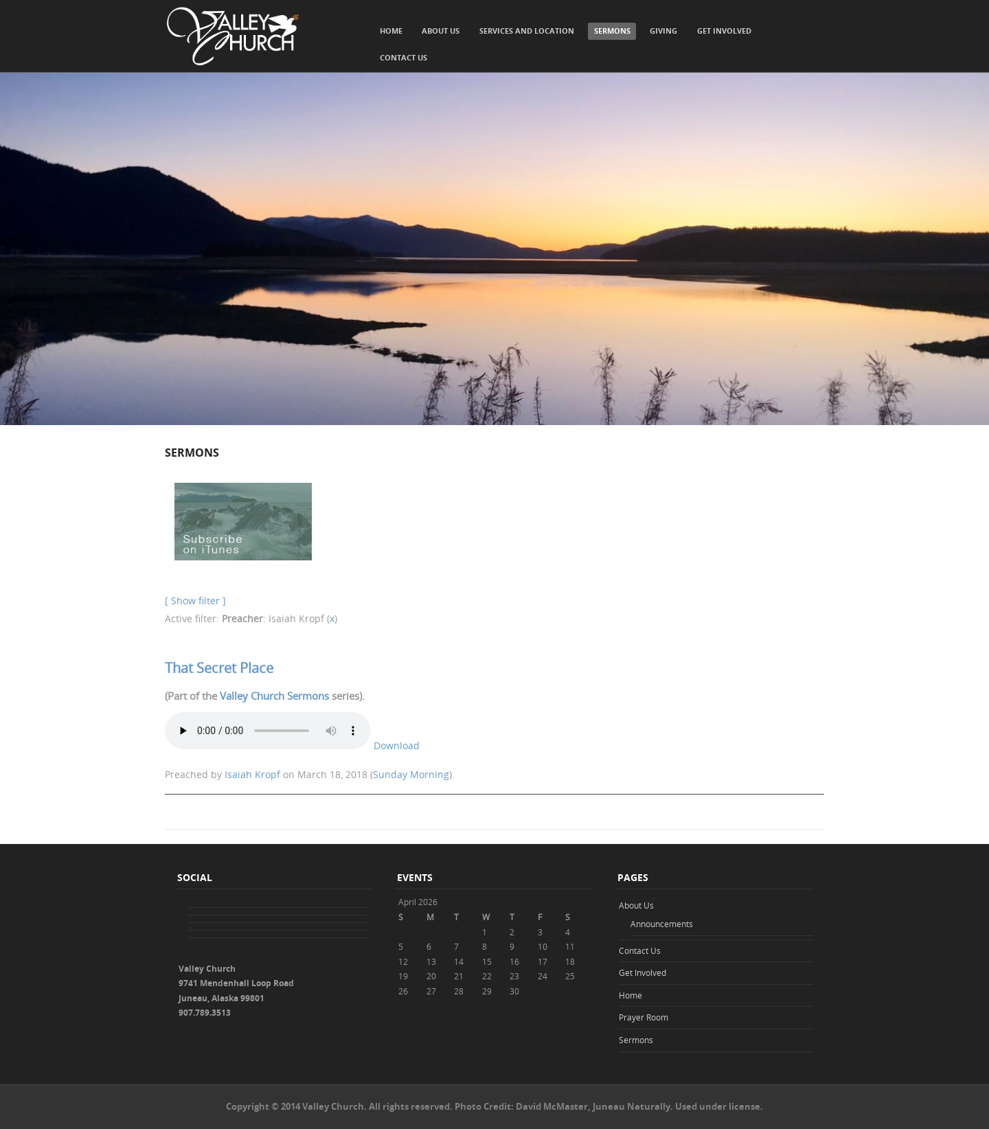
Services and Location (526, 30)
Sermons (612, 30)
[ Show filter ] (195, 600)
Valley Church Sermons (274, 696)
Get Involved (724, 30)
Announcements (661, 923)
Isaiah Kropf (252, 774)
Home (391, 30)
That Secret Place (219, 668)
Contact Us (403, 57)
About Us (440, 30)
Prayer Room (643, 1017)
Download (397, 745)
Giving (663, 30)
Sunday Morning (411, 774)
